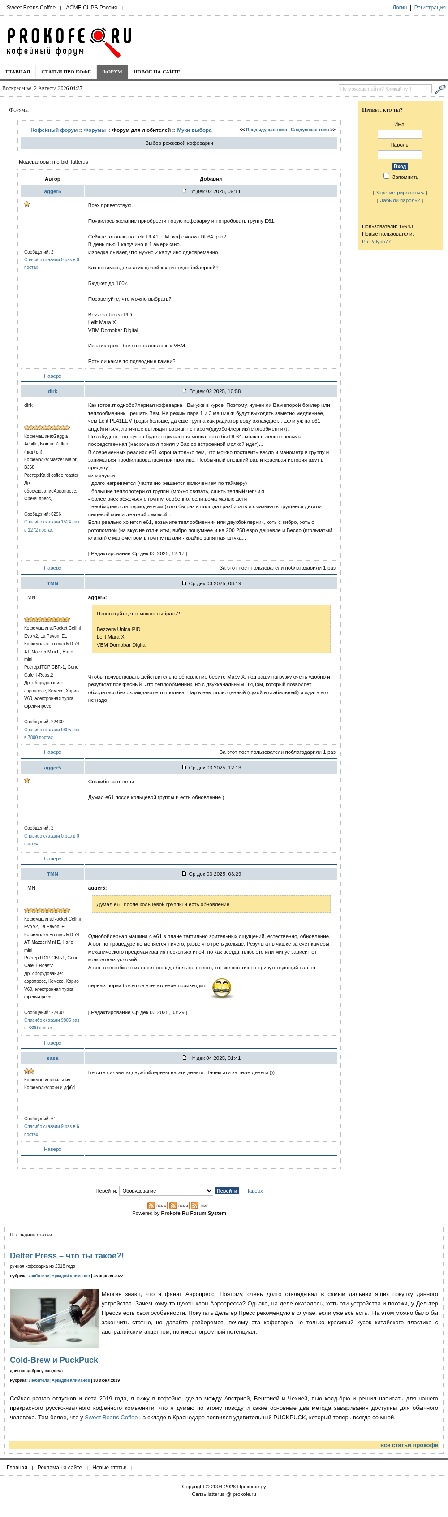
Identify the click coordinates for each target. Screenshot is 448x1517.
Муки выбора (194, 130)
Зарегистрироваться (400, 192)
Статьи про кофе (66, 71)
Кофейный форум (54, 130)
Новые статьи (109, 1468)
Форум (112, 71)
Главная (17, 71)
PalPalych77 (376, 241)
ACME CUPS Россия (91, 7)
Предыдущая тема (266, 129)
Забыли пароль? (400, 200)
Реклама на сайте (60, 1468)
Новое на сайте (157, 71)
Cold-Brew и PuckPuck (54, 1360)
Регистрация (430, 7)
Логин (399, 7)
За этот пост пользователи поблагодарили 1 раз (278, 567)
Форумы (95, 130)
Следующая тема (310, 129)
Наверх (52, 376)
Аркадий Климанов (71, 1276)
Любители (39, 1276)
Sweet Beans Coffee (31, 7)
